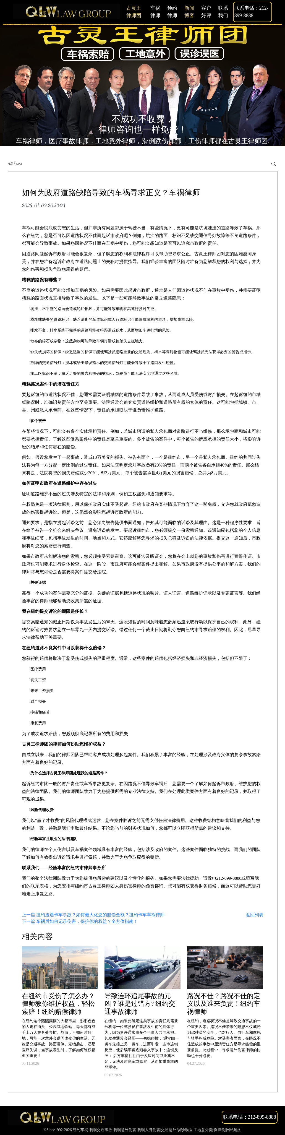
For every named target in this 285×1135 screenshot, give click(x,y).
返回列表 (254, 914)
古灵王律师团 (133, 11)
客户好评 (206, 11)
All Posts (15, 163)
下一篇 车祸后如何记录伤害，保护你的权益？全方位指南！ (80, 921)
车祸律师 (155, 11)
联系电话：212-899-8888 (251, 11)
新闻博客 (189, 11)
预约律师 (172, 11)
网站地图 (234, 1130)
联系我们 (223, 11)
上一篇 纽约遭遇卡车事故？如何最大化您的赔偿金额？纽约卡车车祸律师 (93, 914)
